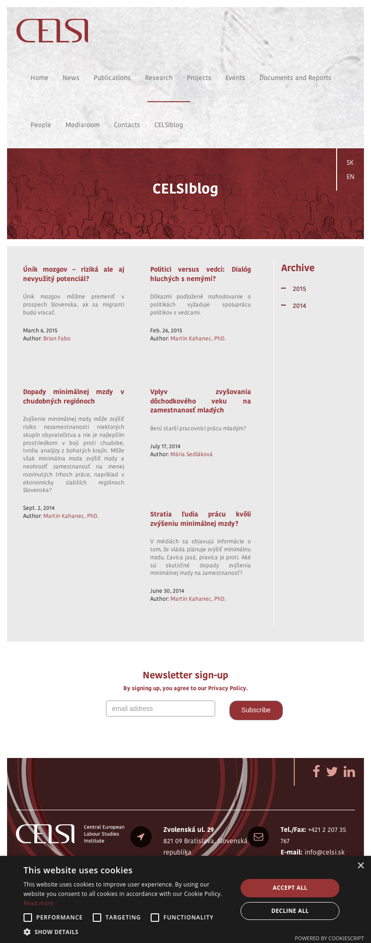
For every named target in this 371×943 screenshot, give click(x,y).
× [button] (360, 866)
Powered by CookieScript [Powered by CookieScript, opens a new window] (329, 938)
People (41, 124)
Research (159, 77)
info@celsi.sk (325, 852)
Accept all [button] (290, 888)
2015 (299, 288)
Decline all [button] (290, 911)
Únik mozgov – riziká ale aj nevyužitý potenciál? (73, 274)
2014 (299, 305)
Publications (112, 77)
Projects (199, 77)
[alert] (185, 899)
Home (39, 77)
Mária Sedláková (191, 454)
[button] (127, 931)
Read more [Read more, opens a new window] (39, 903)
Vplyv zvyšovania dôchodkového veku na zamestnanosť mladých (200, 401)
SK (350, 162)
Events (235, 77)
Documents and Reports (295, 77)
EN (351, 176)
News (71, 77)
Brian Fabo (57, 338)
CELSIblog (168, 124)
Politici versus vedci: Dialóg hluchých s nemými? (200, 274)
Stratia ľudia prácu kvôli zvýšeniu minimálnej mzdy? (200, 518)
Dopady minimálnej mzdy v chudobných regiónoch (73, 396)
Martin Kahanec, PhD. (198, 338)
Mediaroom (82, 124)
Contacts (127, 124)
